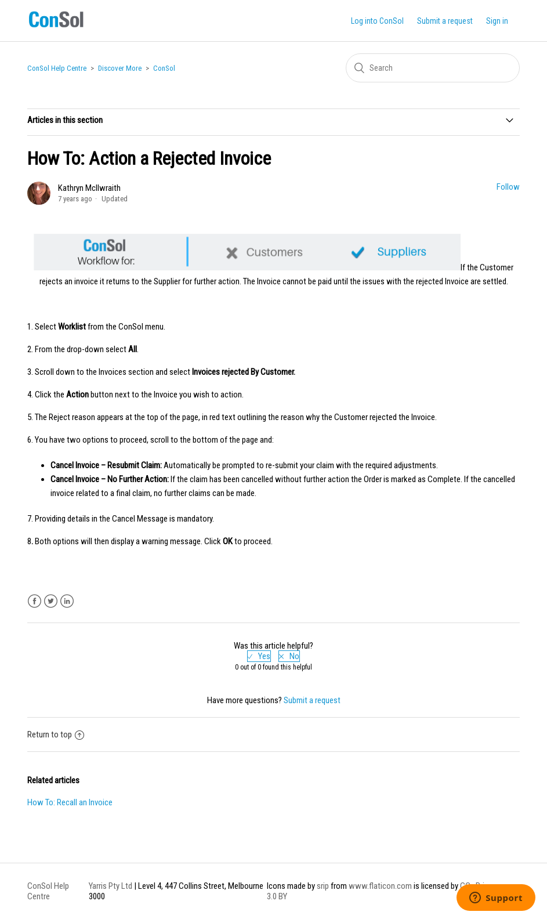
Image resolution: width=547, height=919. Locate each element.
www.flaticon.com (380, 886)
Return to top (55, 734)
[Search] (433, 67)
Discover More (120, 68)
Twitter (51, 601)
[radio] (259, 656)
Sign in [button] (497, 21)
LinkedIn (67, 601)
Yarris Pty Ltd (110, 886)
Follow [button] (508, 187)
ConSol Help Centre (56, 68)
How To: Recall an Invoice (70, 802)
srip (323, 886)
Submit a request (445, 21)
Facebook (34, 601)
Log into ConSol (377, 21)
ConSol (164, 68)
